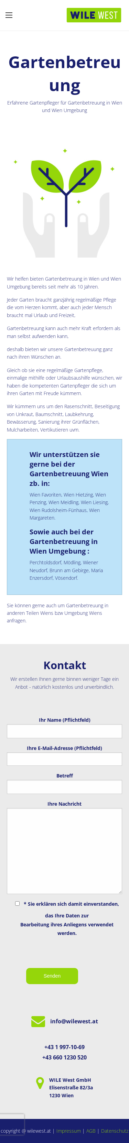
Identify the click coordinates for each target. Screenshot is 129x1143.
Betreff (64, 783)
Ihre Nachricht (64, 847)
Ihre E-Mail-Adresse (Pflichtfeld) (64, 755)
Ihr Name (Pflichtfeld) (64, 727)
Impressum (68, 1131)
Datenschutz (114, 1131)
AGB (91, 1131)
